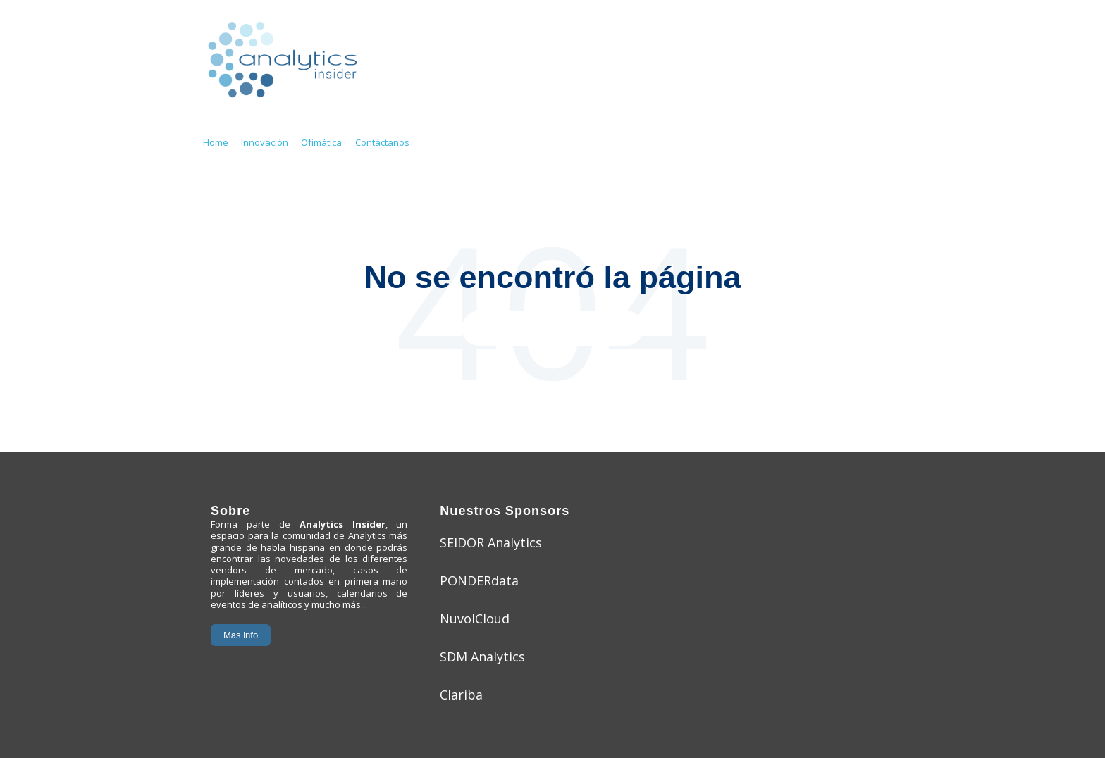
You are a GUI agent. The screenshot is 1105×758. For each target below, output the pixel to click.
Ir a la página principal (552, 328)
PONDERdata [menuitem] (479, 580)
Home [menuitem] (215, 142)
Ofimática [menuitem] (321, 142)
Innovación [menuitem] (264, 142)
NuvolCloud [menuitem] (475, 618)
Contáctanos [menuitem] (382, 142)
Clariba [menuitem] (461, 694)
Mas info (240, 635)
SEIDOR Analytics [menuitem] (491, 542)
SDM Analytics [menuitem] (482, 656)
